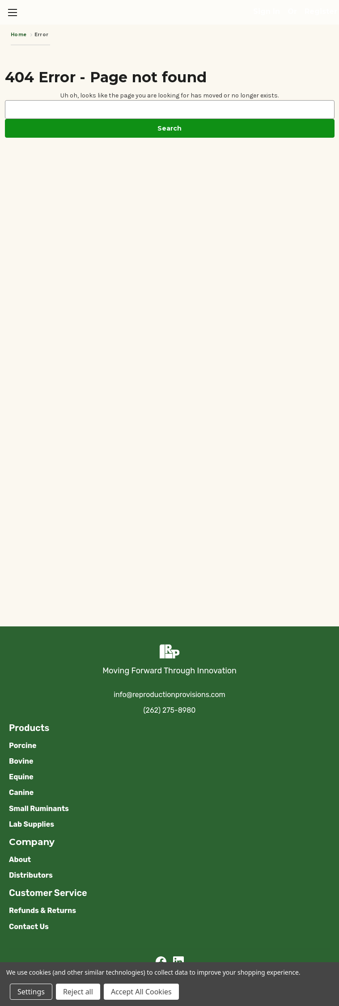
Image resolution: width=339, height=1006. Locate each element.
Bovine (21, 761)
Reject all (78, 992)
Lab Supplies (31, 824)
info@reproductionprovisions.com (169, 694)
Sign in (266, 11)
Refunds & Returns (42, 910)
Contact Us (29, 926)
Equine (21, 777)
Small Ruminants (39, 808)
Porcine (22, 745)
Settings (31, 992)
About (20, 859)
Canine (21, 792)
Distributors (31, 875)
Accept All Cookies (141, 992)
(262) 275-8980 (170, 710)
